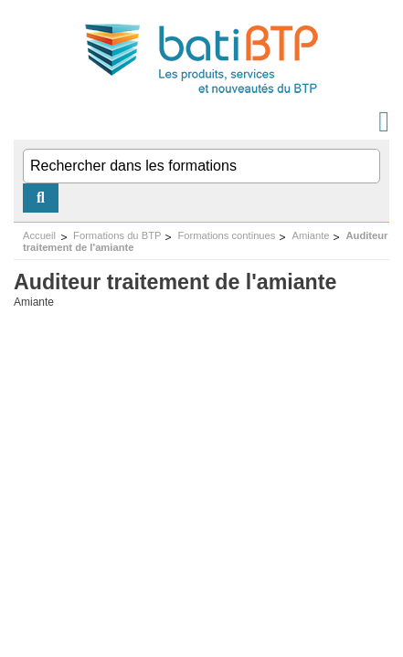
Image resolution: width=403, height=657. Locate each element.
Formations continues (226, 235)
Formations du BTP (117, 235)
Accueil (39, 235)
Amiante (310, 235)
